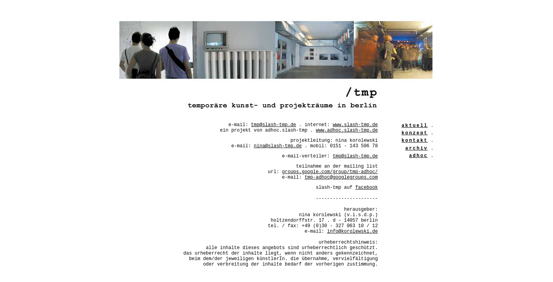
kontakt (415, 140)
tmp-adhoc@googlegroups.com (341, 177)
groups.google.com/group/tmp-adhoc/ (330, 172)
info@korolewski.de (352, 231)
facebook (366, 187)
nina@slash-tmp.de (278, 146)
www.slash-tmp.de (355, 125)
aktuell (415, 125)
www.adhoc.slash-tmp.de (347, 130)
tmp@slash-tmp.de (273, 125)
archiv (416, 148)
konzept (415, 133)
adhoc (418, 156)
